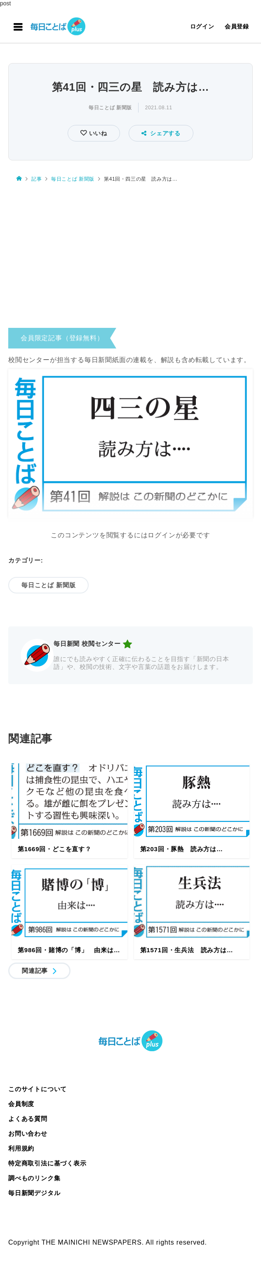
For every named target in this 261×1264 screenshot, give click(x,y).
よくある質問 (27, 1118)
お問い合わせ (27, 1133)
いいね (97, 133)
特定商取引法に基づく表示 (47, 1163)
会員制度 (21, 1103)
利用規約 (21, 1148)
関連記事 (35, 970)
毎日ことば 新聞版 (110, 108)
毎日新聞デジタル (34, 1192)
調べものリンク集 (34, 1178)
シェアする (161, 133)
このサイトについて (37, 1088)
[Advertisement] (130, 253)
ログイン (202, 26)
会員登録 (237, 26)
